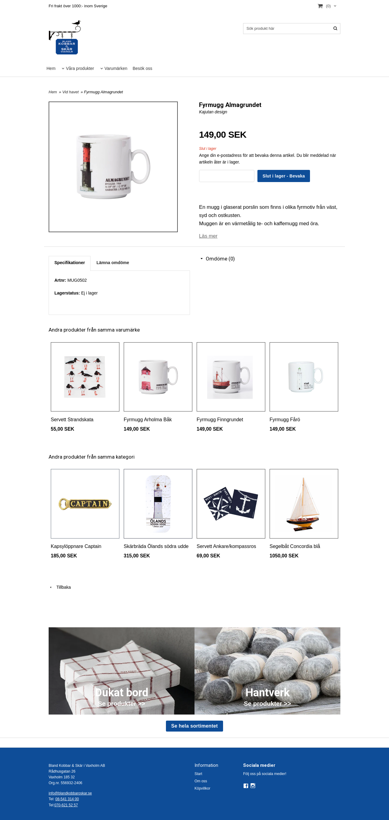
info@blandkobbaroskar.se (70, 793)
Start (198, 774)
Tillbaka (60, 587)
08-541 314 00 (67, 799)
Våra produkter (80, 68)
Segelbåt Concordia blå (295, 546)
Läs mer (208, 236)
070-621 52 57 (66, 805)
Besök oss (142, 68)
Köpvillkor (202, 788)
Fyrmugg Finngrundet (220, 419)
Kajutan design (213, 111)
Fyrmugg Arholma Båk (148, 419)
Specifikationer (69, 262)
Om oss (200, 781)
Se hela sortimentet (194, 726)
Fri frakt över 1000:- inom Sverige (78, 6)
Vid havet (71, 92)
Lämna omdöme (112, 262)
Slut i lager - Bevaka (284, 176)
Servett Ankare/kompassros (226, 546)
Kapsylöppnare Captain (76, 546)
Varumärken (116, 68)
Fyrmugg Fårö (285, 419)
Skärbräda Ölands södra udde (156, 546)
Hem (51, 68)
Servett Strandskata (72, 419)
